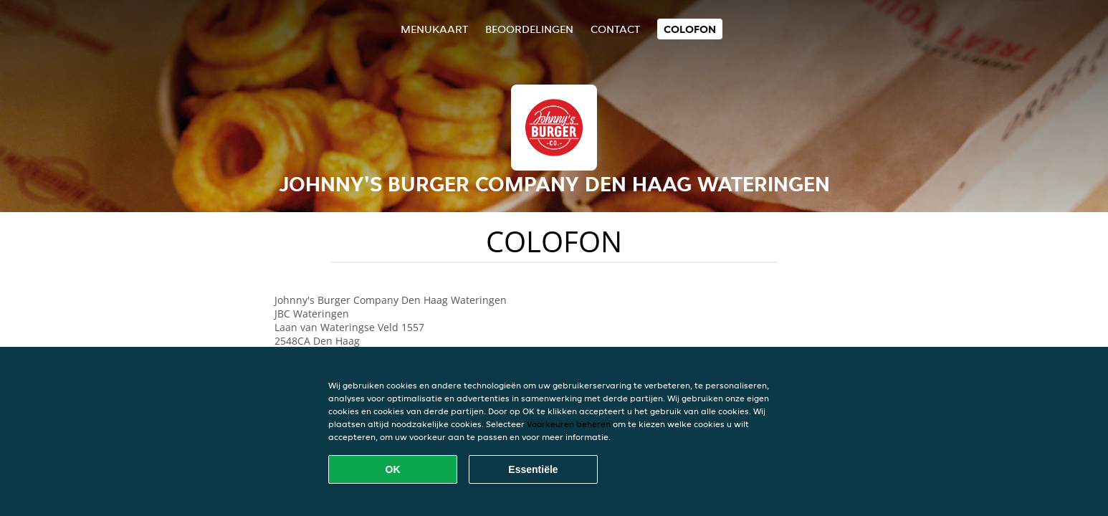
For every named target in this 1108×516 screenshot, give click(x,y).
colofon (690, 29)
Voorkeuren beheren (569, 424)
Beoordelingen (529, 29)
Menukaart (434, 29)
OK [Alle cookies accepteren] (393, 469)
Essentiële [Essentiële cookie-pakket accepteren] (533, 469)
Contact (615, 29)
